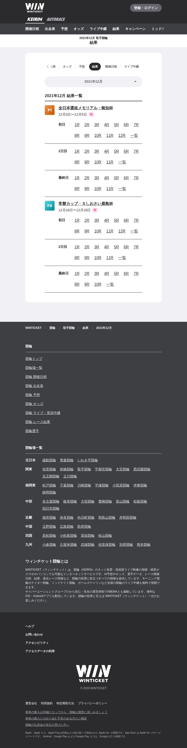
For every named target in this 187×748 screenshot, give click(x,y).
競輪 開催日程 (36, 377)
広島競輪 (67, 526)
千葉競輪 (67, 485)
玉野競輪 (49, 526)
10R (97, 135)
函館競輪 (49, 460)
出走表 (50, 29)
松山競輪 (105, 535)
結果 (115, 29)
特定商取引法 (65, 703)
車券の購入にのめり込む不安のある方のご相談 (56, 718)
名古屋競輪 (50, 501)
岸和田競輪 (127, 517)
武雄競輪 (87, 544)
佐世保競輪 (106, 544)
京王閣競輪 (50, 476)
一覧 (134, 135)
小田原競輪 (121, 485)
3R (96, 125)
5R (116, 125)
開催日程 (32, 29)
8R (77, 135)
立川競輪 (70, 476)
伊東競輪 (140, 485)
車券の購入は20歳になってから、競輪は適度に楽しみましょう (66, 712)
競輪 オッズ (34, 404)
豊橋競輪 (105, 501)
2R (86, 125)
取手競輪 (84, 469)
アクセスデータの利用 (40, 651)
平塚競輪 (102, 485)
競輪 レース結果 (37, 422)
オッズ (79, 29)
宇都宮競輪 (103, 469)
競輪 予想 (32, 395)
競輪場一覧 (33, 368)
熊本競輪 (143, 544)
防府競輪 (84, 526)
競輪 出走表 (34, 386)
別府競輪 (126, 544)
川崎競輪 (84, 485)
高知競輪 (87, 535)
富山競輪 (123, 501)
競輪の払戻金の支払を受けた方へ (47, 725)
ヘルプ (29, 626)
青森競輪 (67, 460)
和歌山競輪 (106, 517)
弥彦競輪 (49, 469)
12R (121, 135)
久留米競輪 (68, 544)
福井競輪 (49, 517)
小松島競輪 (68, 535)
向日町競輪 (85, 517)
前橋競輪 (67, 469)
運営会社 (31, 703)
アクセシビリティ (37, 643)
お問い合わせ (34, 634)
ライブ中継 (98, 29)
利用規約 (47, 703)
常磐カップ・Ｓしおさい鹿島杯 (85, 204)
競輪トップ (33, 359)
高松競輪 (49, 535)
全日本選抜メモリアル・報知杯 (85, 108)
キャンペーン (135, 29)
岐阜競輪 (70, 501)
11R (109, 135)
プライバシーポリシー (92, 703)
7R (136, 125)
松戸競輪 (49, 485)
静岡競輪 (49, 492)
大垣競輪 (87, 501)
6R (126, 125)
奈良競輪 (67, 517)
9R (86, 135)
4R (106, 125)
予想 (64, 29)
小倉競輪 (49, 544)
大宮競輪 (123, 469)
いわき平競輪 (87, 460)
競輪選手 (32, 431)
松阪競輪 (140, 501)
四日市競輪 (50, 508)
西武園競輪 (141, 469)
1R (77, 125)
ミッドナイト (161, 29)
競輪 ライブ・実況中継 (42, 413)
